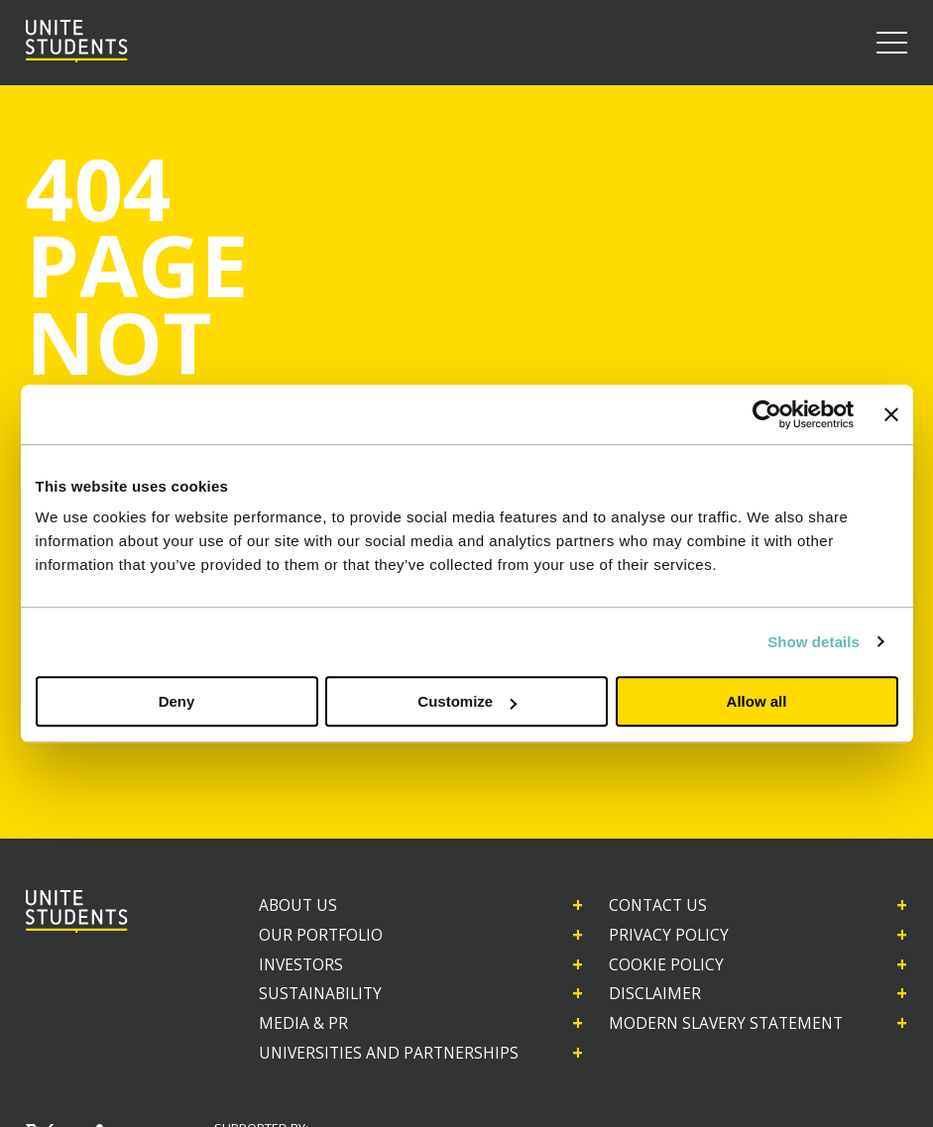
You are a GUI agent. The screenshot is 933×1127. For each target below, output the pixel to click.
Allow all (757, 701)
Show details (813, 641)
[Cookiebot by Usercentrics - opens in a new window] (767, 414)
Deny (177, 701)
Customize (467, 701)
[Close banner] (891, 414)
